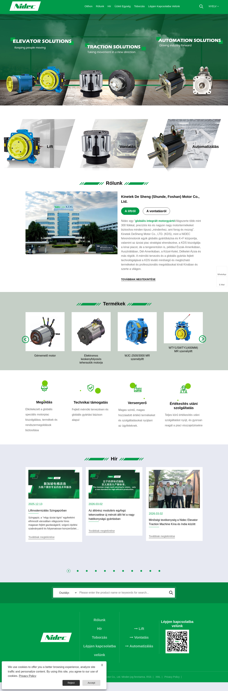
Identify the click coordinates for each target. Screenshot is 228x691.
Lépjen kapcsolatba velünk (164, 6)
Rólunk (100, 6)
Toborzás (139, 6)
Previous (25, 342)
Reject (71, 682)
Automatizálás (139, 655)
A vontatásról (156, 211)
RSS (149, 685)
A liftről (130, 211)
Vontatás (139, 646)
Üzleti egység (123, 6)
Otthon (89, 6)
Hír (109, 6)
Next (202, 342)
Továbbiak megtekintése (54, 153)
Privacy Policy (172, 685)
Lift (139, 637)
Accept (91, 682)
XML (157, 685)
